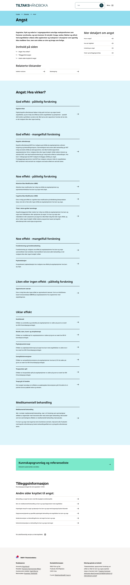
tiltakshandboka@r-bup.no (63, 575)
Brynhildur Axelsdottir (30, 573)
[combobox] (87, 5)
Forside (18, 14)
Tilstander (26, 14)
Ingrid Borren (34, 571)
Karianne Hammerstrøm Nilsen (31, 569)
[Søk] (101, 5)
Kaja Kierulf (25, 566)
